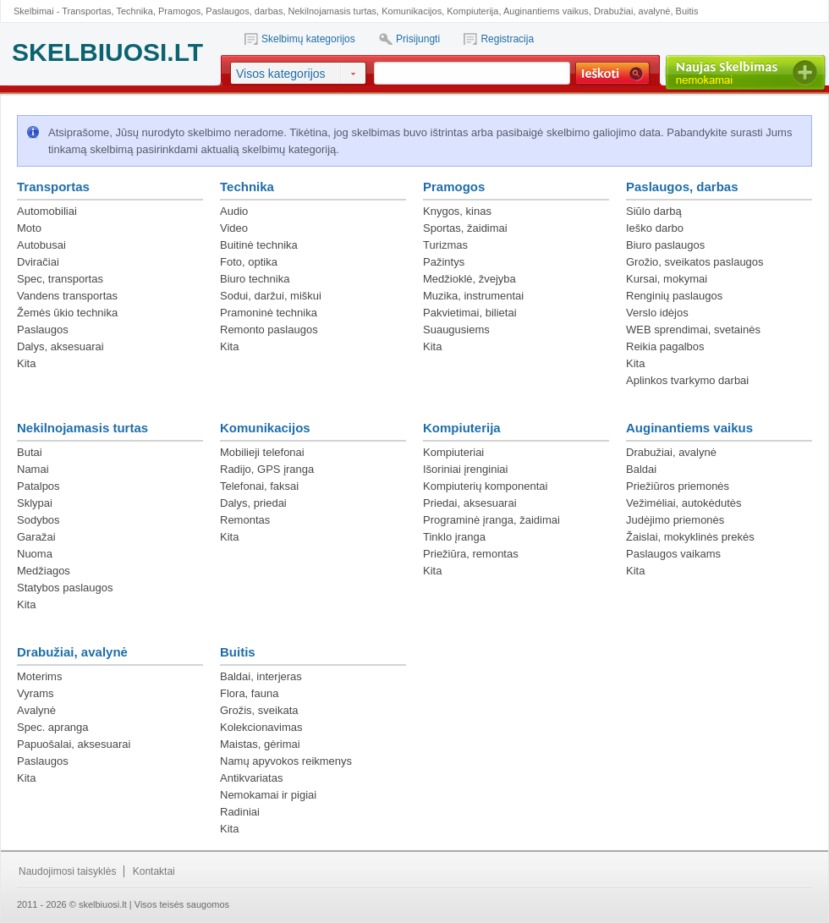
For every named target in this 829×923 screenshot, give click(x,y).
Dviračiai (38, 261)
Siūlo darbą (654, 211)
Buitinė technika (259, 245)
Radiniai (240, 811)
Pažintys (443, 261)
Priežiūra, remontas (471, 553)
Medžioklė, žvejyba (469, 278)
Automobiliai (47, 211)
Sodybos (38, 520)
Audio (234, 211)
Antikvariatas (251, 778)
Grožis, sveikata (259, 710)
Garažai (36, 536)
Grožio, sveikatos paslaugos (695, 261)
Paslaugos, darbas (244, 11)
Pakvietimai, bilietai (470, 312)
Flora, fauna (249, 693)
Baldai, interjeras (261, 676)
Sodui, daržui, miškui (270, 295)
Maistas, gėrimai (260, 744)
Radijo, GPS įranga (267, 469)
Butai (29, 452)
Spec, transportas (60, 278)
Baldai (641, 469)
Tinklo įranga (454, 536)
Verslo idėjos (657, 312)
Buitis (687, 11)
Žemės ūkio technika (67, 312)
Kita (26, 363)
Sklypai (34, 503)
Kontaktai (154, 871)
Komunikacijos (412, 11)
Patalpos (38, 486)
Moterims (39, 676)
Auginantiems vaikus (546, 11)
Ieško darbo (655, 228)
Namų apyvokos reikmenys (286, 761)
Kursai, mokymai (666, 278)
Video (234, 228)
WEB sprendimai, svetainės (693, 329)
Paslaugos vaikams (673, 553)
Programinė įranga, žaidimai (491, 520)
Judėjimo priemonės (675, 520)
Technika (134, 11)
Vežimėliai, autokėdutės (684, 503)
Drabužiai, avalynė (632, 11)
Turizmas (445, 245)
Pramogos (179, 11)
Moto (29, 228)
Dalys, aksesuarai (60, 346)
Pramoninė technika (268, 312)
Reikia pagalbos (665, 346)
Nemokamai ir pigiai (268, 794)
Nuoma (34, 553)
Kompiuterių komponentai (485, 486)
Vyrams (35, 693)
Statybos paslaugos (65, 587)
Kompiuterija (472, 11)
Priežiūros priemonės (677, 486)
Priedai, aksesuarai (470, 503)
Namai (33, 469)
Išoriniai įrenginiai (465, 469)
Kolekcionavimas (261, 727)
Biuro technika (254, 278)
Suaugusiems (456, 329)
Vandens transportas (67, 295)
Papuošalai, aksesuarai (73, 744)
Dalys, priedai (253, 503)
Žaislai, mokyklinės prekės (690, 536)
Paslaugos (43, 329)
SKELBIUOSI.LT (107, 52)
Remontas (245, 520)
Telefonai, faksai (259, 486)
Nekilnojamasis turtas (332, 11)
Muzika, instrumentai (473, 295)
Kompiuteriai (453, 452)
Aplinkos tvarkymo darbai (687, 380)
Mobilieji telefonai (262, 452)
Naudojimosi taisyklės (67, 871)
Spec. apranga (53, 727)
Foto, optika (248, 261)
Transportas (86, 11)
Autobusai (41, 245)
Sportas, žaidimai (465, 228)
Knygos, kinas (457, 211)
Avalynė (36, 710)
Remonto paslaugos (269, 329)
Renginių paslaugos (674, 295)
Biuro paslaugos (665, 245)
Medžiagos (43, 570)
